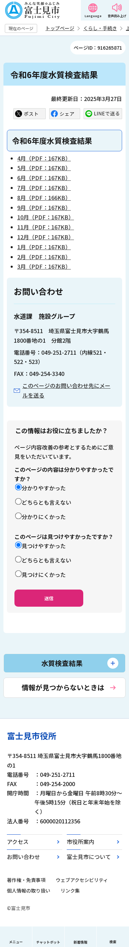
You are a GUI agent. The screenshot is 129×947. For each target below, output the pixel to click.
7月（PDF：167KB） (44, 188)
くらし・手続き (100, 28)
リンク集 (70, 890)
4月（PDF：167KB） (44, 158)
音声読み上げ (117, 16)
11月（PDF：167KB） (45, 227)
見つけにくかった (44, 574)
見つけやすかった (44, 546)
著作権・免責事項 (26, 879)
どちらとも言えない (46, 502)
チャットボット (48, 942)
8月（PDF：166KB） (44, 197)
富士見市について (89, 857)
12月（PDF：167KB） (45, 237)
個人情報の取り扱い (28, 890)
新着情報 (80, 942)
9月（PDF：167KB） (44, 207)
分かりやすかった (44, 488)
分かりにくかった (44, 517)
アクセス (18, 841)
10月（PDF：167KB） (45, 217)
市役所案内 (80, 841)
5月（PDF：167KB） (44, 168)
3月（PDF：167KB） (44, 266)
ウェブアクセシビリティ (82, 879)
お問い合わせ (23, 857)
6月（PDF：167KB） (44, 178)
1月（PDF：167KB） (44, 247)
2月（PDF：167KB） (44, 257)
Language (93, 16)
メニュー (16, 941)
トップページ (59, 28)
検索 (112, 941)
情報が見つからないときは (63, 687)
